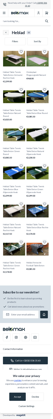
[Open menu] (4, 13)
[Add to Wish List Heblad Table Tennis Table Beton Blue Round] (45, 90)
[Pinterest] (25, 337)
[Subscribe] (44, 314)
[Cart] (47, 13)
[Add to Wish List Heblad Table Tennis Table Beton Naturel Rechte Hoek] (21, 204)
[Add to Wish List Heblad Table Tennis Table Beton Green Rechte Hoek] (21, 242)
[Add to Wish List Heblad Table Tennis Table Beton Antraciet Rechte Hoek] (21, 52)
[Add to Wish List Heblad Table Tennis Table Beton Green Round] (21, 128)
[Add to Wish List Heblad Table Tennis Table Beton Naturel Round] (21, 90)
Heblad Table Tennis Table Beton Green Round (14, 153)
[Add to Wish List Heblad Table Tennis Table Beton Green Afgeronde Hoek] (45, 166)
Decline (35, 396)
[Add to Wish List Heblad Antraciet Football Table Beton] (45, 242)
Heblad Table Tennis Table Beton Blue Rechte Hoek (37, 229)
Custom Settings (26, 406)
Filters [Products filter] (15, 41)
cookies (17, 380)
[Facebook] (7, 337)
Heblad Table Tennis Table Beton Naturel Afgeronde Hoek (37, 153)
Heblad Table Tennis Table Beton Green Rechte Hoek (14, 267)
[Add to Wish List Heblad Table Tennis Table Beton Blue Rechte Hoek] (45, 204)
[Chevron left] (6, 32)
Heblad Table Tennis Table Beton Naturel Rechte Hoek (14, 229)
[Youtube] (35, 337)
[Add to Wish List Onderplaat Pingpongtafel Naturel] (45, 52)
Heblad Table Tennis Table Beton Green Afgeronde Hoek (37, 191)
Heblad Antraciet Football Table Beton (37, 266)
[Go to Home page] (19, 13)
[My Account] (38, 13)
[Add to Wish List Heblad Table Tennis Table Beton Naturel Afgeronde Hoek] (45, 128)
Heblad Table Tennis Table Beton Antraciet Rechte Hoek (14, 77)
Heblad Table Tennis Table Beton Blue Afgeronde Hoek (14, 191)
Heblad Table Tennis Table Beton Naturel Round (14, 115)
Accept (17, 396)
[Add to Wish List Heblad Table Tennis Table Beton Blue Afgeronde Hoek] (21, 166)
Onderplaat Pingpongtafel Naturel (37, 75)
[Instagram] (16, 337)
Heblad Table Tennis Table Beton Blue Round (37, 113)
